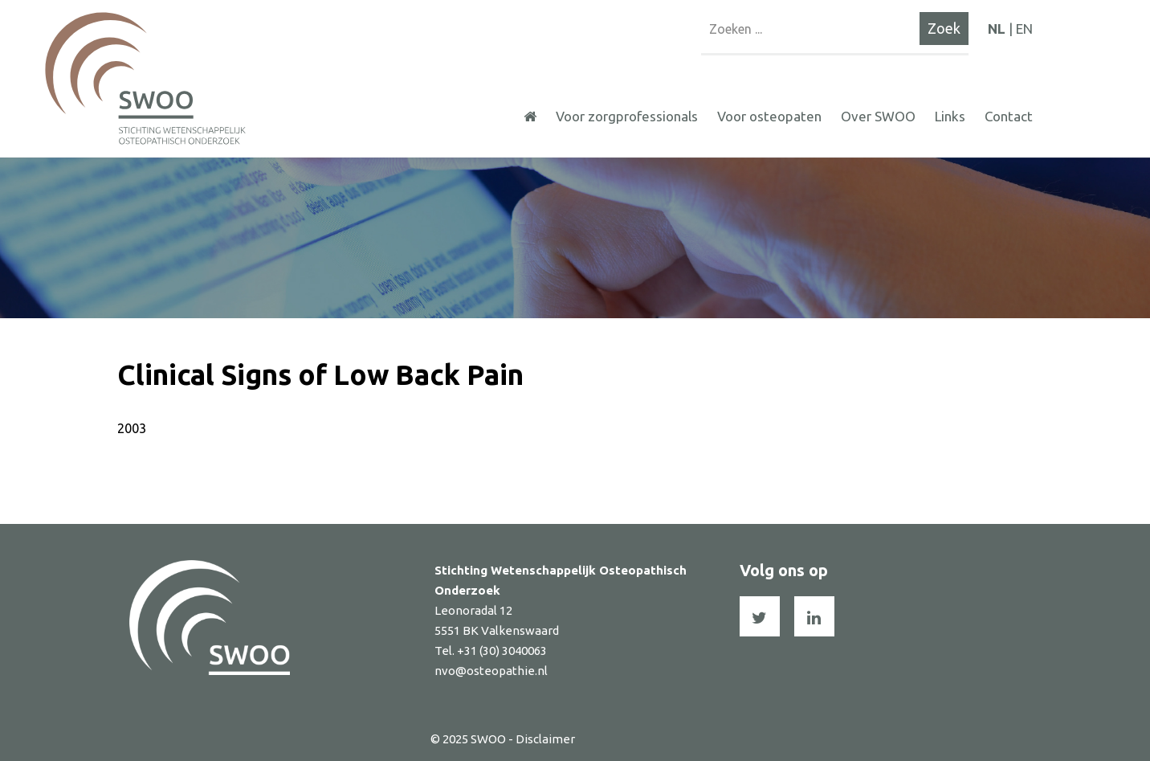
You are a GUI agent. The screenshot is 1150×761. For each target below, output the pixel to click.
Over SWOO (878, 116)
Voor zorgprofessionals (627, 116)
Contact (1009, 116)
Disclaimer (545, 739)
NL (996, 28)
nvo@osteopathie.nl (491, 670)
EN (1024, 28)
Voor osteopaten (769, 116)
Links (950, 116)
